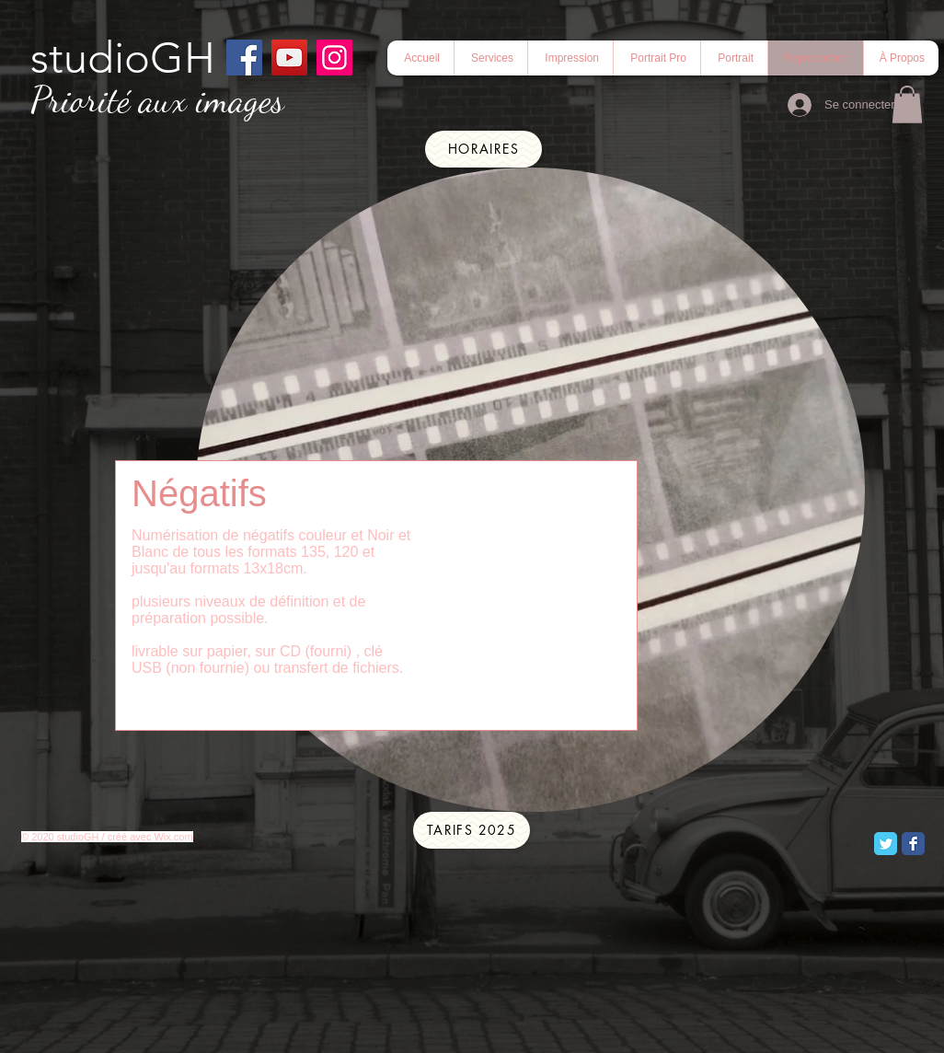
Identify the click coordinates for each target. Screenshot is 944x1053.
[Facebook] (244, 57)
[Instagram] (334, 57)
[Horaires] (483, 149)
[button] (656, 57)
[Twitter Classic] (885, 843)
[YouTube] (289, 57)
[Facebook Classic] (913, 843)
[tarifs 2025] (471, 830)
